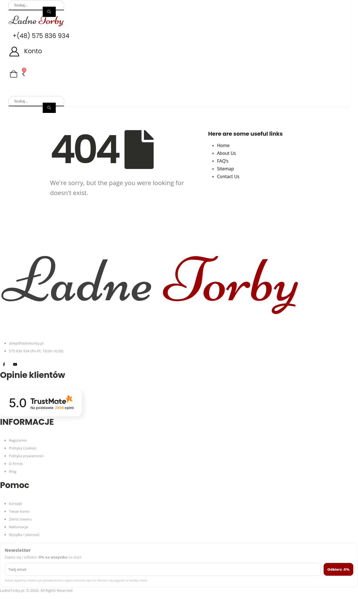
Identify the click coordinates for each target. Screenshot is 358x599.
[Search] (49, 12)
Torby (246, 83)
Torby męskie (71, 83)
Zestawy (18, 91)
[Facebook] (4, 364)
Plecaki (215, 83)
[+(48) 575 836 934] (179, 36)
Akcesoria (308, 83)
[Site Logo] (36, 21)
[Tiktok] (26, 364)
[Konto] (179, 51)
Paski (274, 83)
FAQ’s (222, 161)
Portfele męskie (173, 83)
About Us (226, 153)
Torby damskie (24, 83)
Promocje (50, 91)
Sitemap (225, 169)
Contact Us (228, 176)
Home (223, 145)
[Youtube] (15, 364)
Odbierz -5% (338, 569)
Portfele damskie (120, 83)
